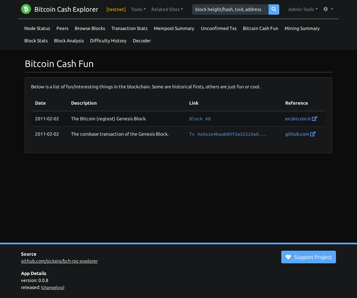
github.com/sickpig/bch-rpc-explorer (59, 261)
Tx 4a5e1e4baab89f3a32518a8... (228, 134)
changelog (52, 287)
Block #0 (200, 119)
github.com (300, 134)
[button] (138, 9)
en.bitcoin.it (301, 118)
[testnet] (116, 9)
